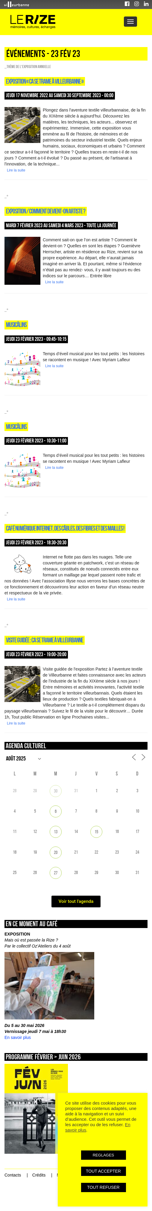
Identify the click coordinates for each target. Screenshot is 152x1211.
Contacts (12, 1175)
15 (96, 831)
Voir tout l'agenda (76, 901)
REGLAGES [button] (103, 1155)
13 (55, 831)
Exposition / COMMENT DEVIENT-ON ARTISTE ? (45, 211)
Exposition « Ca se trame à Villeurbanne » (44, 81)
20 (55, 852)
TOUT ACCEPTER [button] (103, 1171)
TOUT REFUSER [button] (103, 1187)
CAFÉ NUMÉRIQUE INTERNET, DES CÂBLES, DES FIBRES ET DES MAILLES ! (65, 528)
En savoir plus (17, 1037)
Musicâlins (16, 324)
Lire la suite (16, 170)
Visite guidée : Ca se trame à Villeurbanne (44, 640)
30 (55, 790)
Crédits (38, 1175)
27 (55, 872)
